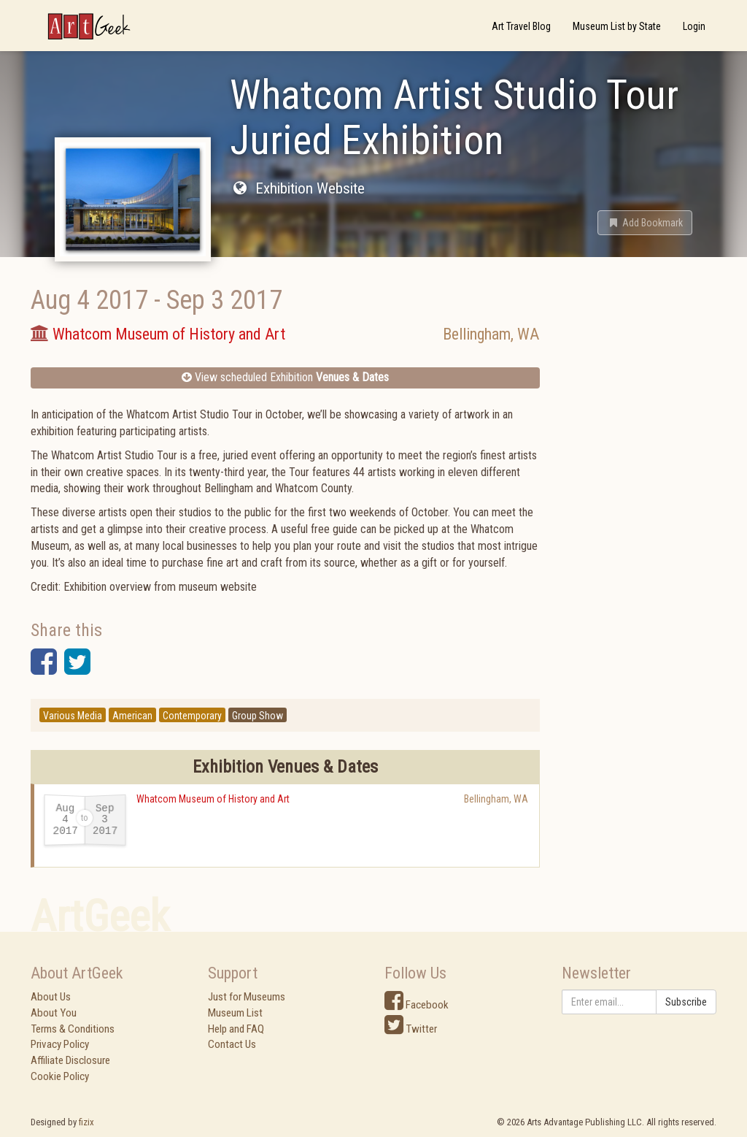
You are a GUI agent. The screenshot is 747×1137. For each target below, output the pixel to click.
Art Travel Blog (521, 26)
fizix (86, 1122)
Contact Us (232, 1044)
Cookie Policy (60, 1076)
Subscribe (686, 1002)
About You (54, 1012)
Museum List (235, 1012)
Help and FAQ (236, 1028)
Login (694, 26)
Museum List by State (617, 26)
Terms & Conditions (73, 1028)
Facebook (416, 1004)
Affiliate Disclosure (70, 1060)
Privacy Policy (60, 1044)
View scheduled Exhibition (285, 377)
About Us (51, 996)
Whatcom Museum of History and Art (213, 799)
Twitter (410, 1028)
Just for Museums (246, 996)
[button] (644, 222)
